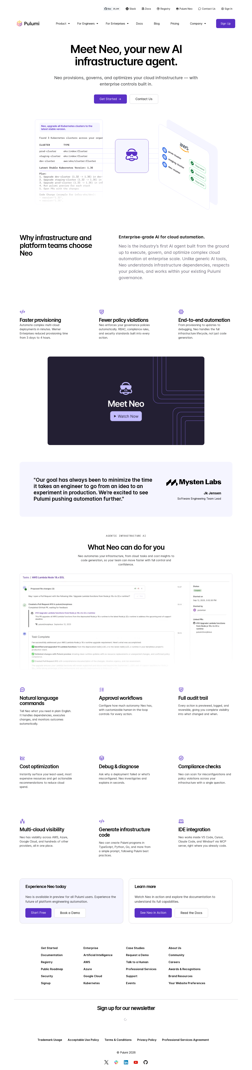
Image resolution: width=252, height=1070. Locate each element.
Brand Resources (180, 976)
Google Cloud (92, 976)
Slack (131, 8)
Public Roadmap (52, 969)
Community (176, 955)
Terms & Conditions (118, 1040)
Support (131, 976)
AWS (86, 962)
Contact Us (206, 8)
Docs (146, 8)
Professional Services (141, 969)
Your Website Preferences (187, 983)
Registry (163, 8)
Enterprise (90, 948)
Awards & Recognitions (185, 969)
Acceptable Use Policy (83, 1040)
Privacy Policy (146, 1040)
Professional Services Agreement (185, 1040)
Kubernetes (91, 983)
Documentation (52, 955)
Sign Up (226, 23)
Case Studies (135, 948)
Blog (157, 23)
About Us (175, 948)
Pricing (174, 23)
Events (131, 983)
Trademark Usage (49, 1040)
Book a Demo (70, 913)
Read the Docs (191, 913)
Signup (46, 983)
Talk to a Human (137, 962)
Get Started (49, 948)
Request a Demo (137, 955)
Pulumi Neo (184, 8)
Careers (174, 962)
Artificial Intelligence (98, 955)
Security (47, 976)
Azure (87, 969)
